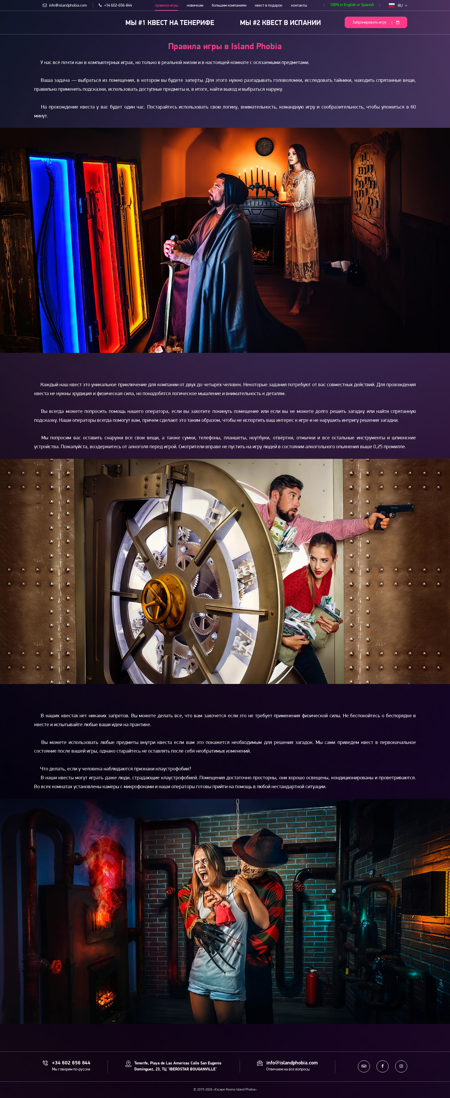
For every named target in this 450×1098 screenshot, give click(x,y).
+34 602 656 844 (71, 1063)
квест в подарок (268, 5)
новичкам (195, 5)
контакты (299, 5)
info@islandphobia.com (65, 5)
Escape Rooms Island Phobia (47, 22)
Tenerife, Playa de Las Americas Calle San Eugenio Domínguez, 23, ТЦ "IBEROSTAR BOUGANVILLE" (177, 1066)
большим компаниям (229, 5)
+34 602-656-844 (115, 5)
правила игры (166, 5)
